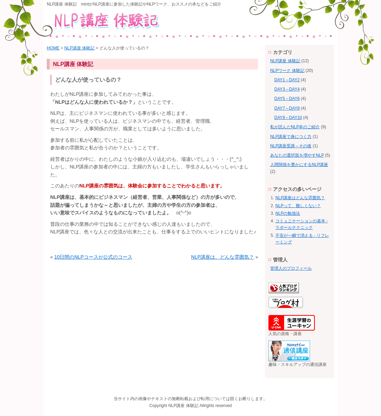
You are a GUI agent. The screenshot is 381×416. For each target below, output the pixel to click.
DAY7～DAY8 (287, 108)
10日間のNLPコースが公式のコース (93, 257)
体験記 (192, 405)
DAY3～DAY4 (287, 89)
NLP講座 (176, 405)
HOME (53, 48)
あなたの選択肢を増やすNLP (297, 155)
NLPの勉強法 (287, 213)
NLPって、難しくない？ (298, 205)
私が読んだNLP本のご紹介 (295, 126)
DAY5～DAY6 (287, 98)
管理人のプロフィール (291, 268)
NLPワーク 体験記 (287, 70)
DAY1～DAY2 (287, 79)
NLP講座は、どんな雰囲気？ (222, 257)
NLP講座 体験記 (79, 48)
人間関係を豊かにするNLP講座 (299, 164)
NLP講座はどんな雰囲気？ (300, 197)
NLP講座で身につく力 (290, 136)
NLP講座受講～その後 (290, 146)
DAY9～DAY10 (288, 117)
